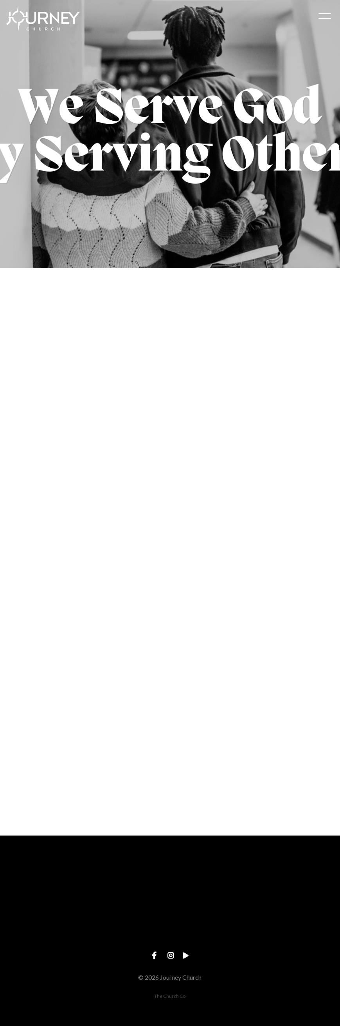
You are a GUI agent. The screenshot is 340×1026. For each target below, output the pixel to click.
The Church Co (169, 996)
